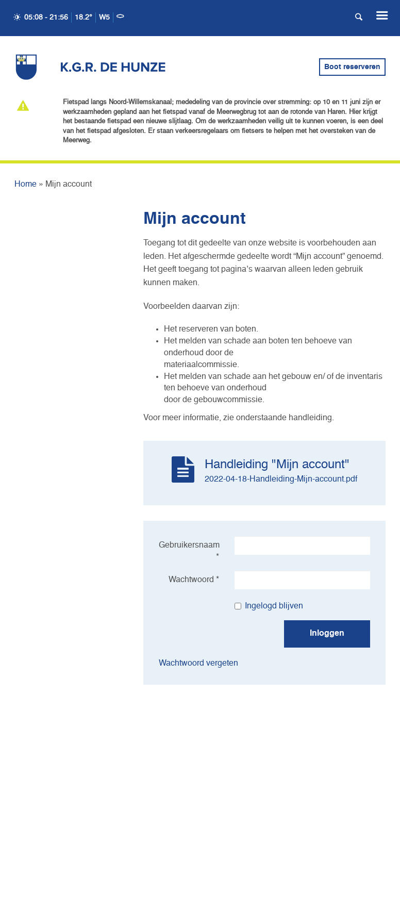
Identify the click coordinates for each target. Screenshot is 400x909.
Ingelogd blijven (269, 606)
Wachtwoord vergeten (198, 663)
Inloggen (327, 634)
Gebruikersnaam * (189, 551)
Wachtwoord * (194, 580)
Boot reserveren (352, 67)
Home (25, 184)
